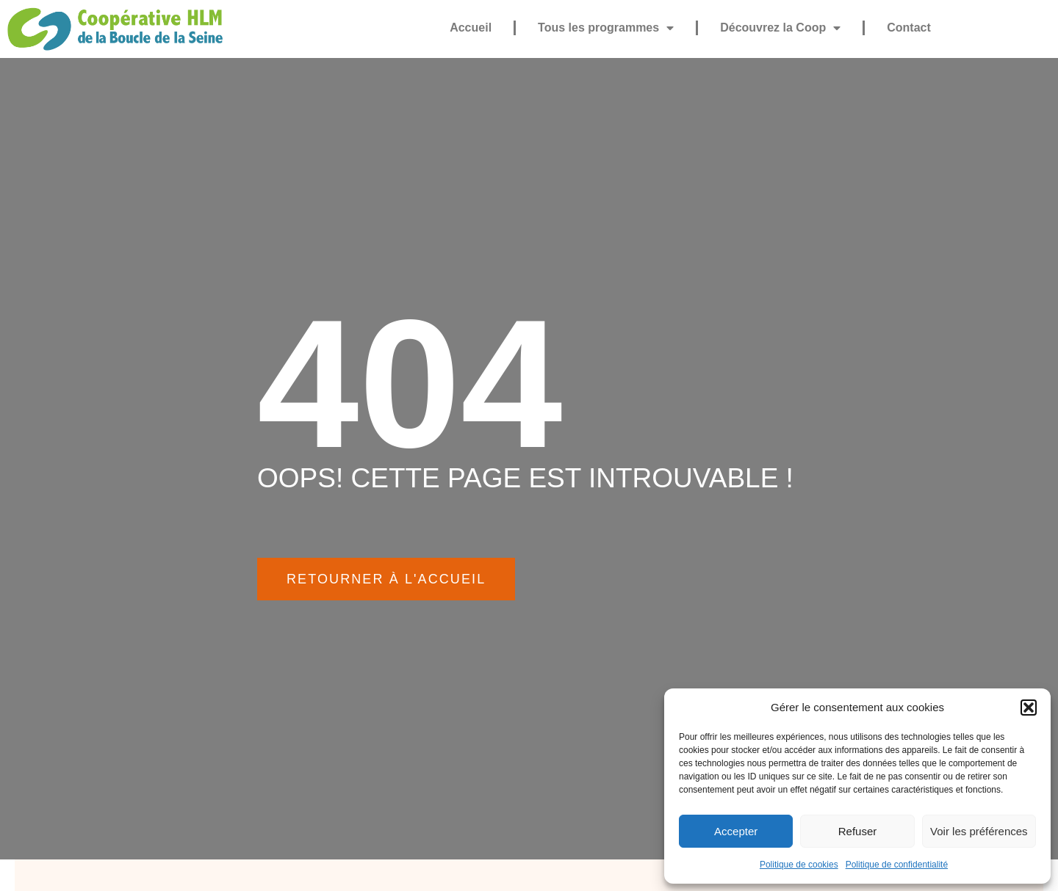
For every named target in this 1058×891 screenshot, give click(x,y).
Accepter (735, 831)
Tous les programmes (606, 28)
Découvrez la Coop (780, 28)
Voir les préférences (979, 831)
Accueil (471, 27)
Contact (909, 27)
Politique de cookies (799, 864)
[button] (1028, 707)
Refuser (857, 831)
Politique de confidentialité (897, 864)
